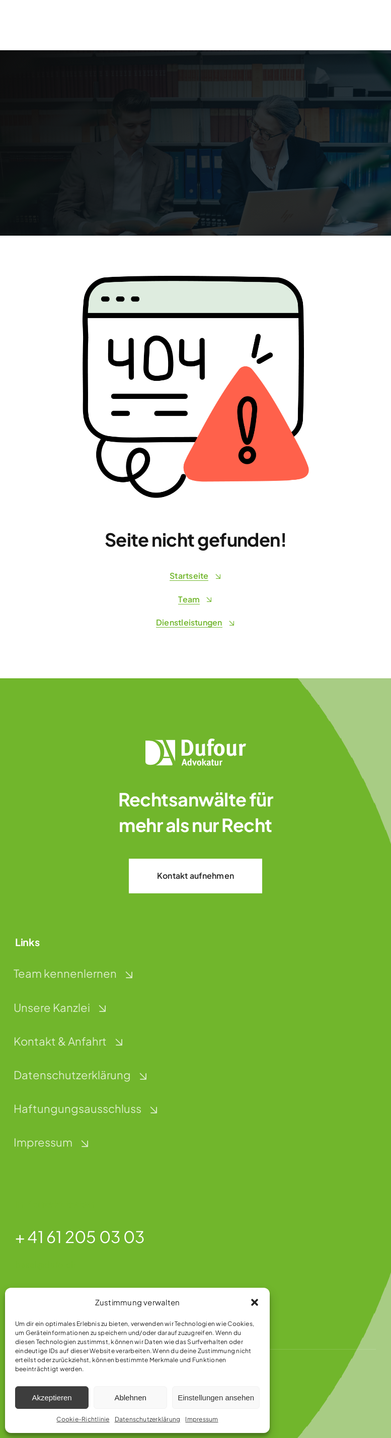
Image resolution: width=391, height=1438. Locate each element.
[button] (255, 1302)
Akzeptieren (51, 1397)
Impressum (201, 1419)
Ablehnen (130, 1397)
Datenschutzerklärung (148, 1419)
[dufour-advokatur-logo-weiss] (195, 742)
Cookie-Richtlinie (82, 1419)
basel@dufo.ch (45, 1264)
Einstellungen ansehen (216, 1397)
